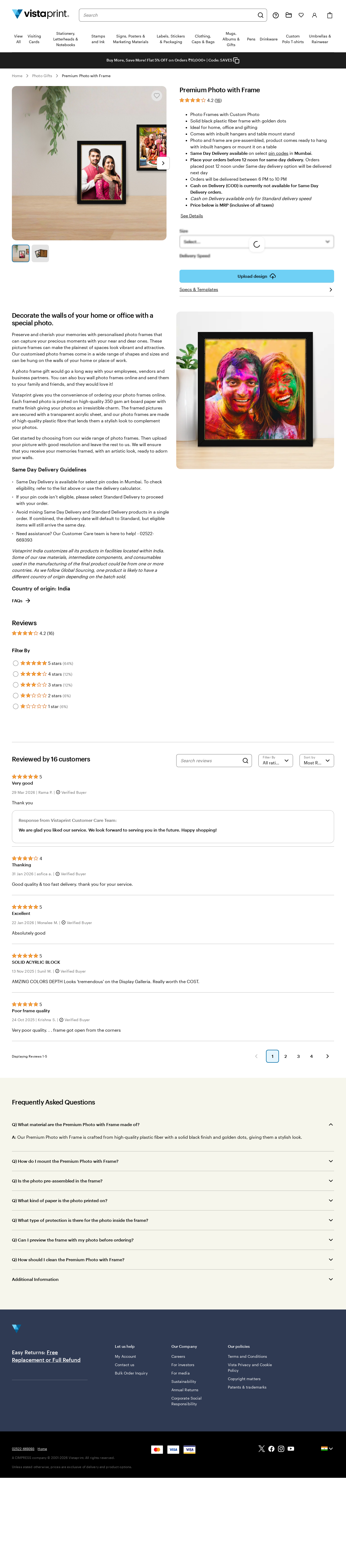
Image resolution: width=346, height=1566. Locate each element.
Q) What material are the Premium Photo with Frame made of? (75, 1124)
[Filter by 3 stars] (15, 685)
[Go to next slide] (163, 163)
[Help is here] (275, 15)
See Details (192, 215)
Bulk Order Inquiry (131, 1373)
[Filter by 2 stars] (15, 695)
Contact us (124, 1364)
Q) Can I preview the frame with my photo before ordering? (73, 1239)
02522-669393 (23, 1449)
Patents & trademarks (247, 1387)
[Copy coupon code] (236, 60)
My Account (125, 1356)
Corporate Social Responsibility (186, 1401)
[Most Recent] (317, 760)
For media (180, 1373)
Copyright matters (244, 1378)
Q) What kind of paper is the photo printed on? (59, 1200)
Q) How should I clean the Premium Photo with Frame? (68, 1259)
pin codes (278, 153)
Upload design (257, 276)
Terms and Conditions (247, 1356)
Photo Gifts (42, 75)
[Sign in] (314, 15)
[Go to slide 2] (40, 253)
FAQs (21, 600)
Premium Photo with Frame (86, 75)
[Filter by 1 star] (15, 706)
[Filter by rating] (275, 760)
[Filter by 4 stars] (15, 674)
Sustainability (183, 1381)
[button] (256, 1056)
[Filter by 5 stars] (15, 663)
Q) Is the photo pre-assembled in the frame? (57, 1180)
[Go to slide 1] (20, 253)
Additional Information (35, 1279)
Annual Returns (184, 1389)
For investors (182, 1364)
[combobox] (169, 15)
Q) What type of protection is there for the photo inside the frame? (80, 1220)
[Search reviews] (210, 760)
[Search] (260, 15)
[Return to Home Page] (40, 14)
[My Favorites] (301, 15)
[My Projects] (288, 15)
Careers (178, 1356)
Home (17, 75)
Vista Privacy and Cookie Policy (250, 1367)
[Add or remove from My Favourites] (156, 95)
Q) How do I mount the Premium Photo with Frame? (65, 1161)
